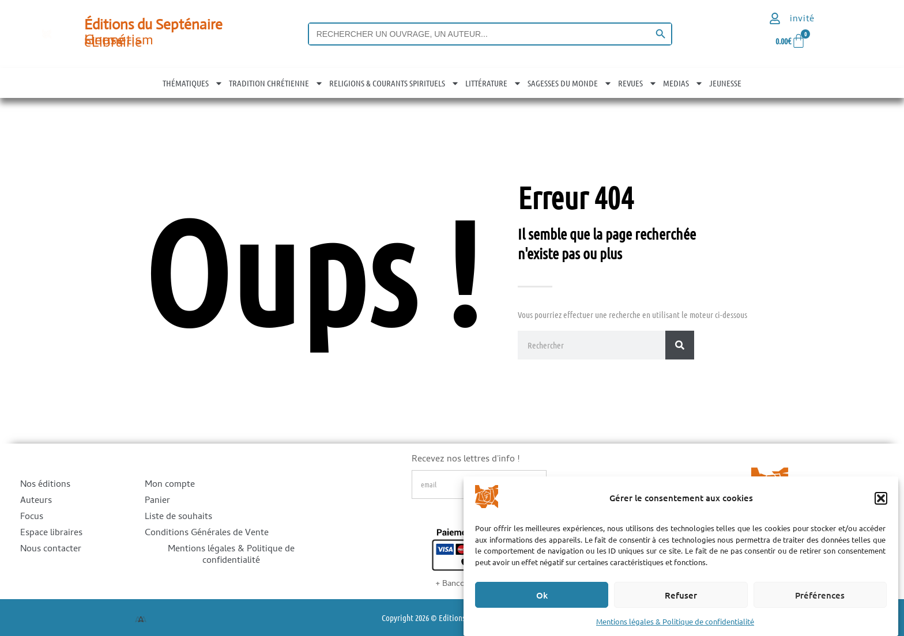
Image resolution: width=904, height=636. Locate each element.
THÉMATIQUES (193, 83)
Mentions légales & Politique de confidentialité (675, 621)
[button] (881, 498)
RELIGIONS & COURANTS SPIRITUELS (394, 83)
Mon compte (170, 485)
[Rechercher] (679, 345)
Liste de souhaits (178, 517)
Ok (542, 595)
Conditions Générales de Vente (207, 533)
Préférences (820, 595)
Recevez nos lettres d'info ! (465, 461)
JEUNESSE (725, 83)
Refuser (681, 595)
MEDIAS (683, 83)
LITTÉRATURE (493, 83)
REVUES (637, 83)
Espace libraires (51, 533)
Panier (157, 501)
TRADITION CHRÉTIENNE (276, 83)
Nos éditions (45, 485)
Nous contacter (50, 549)
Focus (31, 517)
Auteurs (36, 501)
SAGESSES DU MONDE (570, 83)
